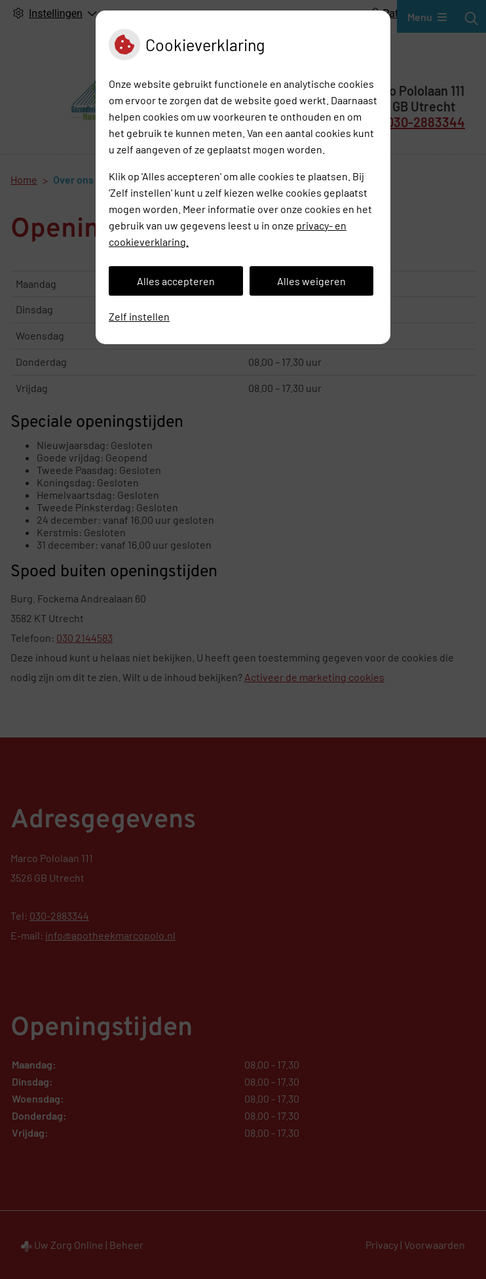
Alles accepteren (176, 281)
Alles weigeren (311, 281)
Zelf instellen (139, 316)
